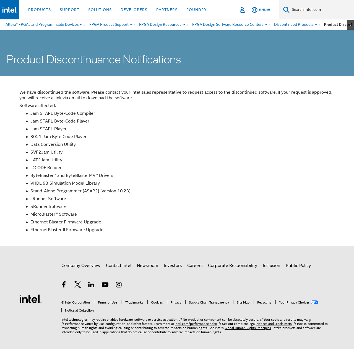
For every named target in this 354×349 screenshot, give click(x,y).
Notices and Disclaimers (274, 324)
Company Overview (80, 265)
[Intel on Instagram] (118, 286)
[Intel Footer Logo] (30, 298)
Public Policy (298, 265)
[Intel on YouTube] (105, 286)
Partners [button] (167, 9)
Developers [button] (134, 9)
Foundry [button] (196, 9)
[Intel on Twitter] (77, 286)
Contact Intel (118, 265)
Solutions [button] (100, 9)
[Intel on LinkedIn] (91, 286)
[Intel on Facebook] (64, 286)
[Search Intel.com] (322, 9)
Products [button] (39, 9)
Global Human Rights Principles (248, 328)
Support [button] (69, 9)
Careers (194, 265)
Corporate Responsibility (232, 265)
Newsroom (147, 265)
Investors (173, 265)
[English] (260, 9)
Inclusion (271, 265)
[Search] (286, 9)
